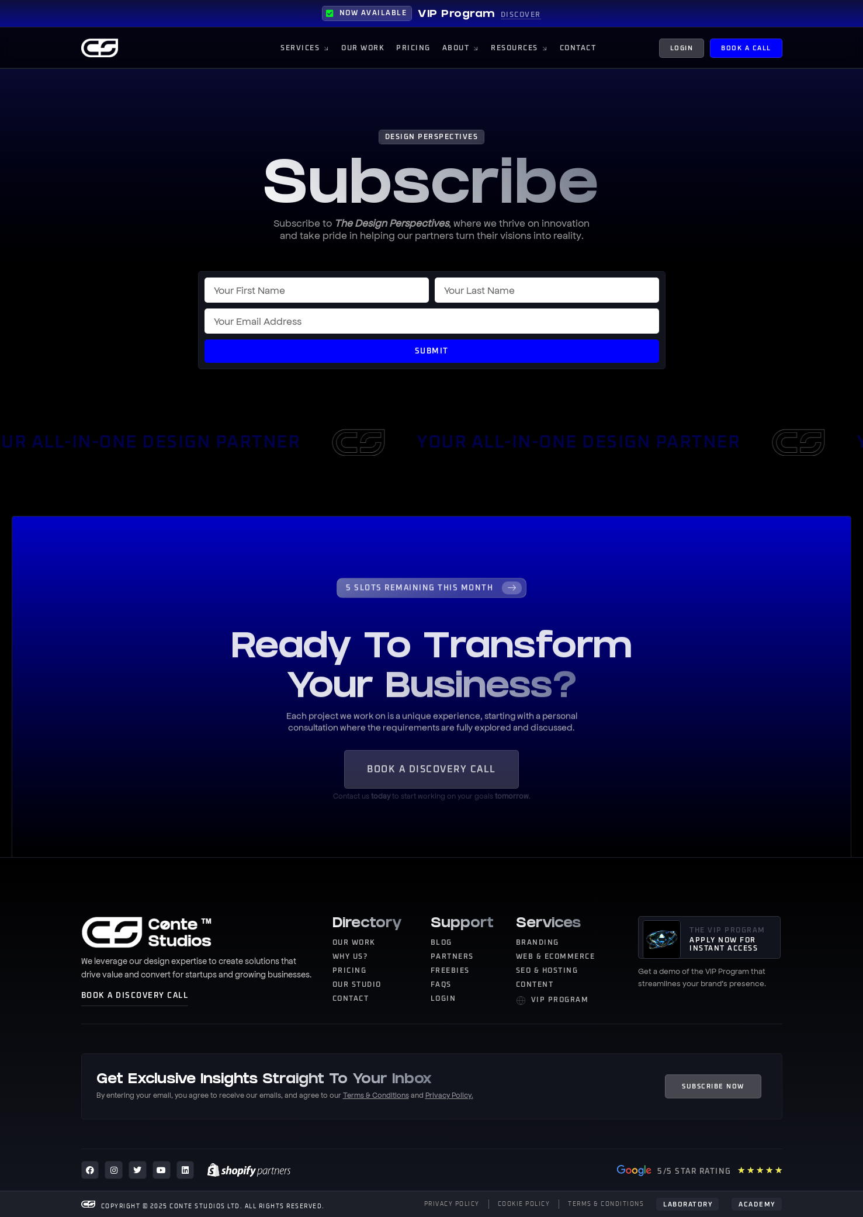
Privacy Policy (448, 1095)
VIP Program (456, 14)
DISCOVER (521, 15)
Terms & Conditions (376, 1095)
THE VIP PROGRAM (727, 930)
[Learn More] (431, 610)
